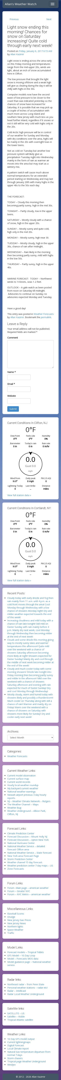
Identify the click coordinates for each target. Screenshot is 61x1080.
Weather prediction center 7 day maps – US (30, 865)
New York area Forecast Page (23, 855)
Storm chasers (15, 1058)
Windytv (11, 1064)
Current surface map (18, 778)
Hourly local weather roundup (22, 785)
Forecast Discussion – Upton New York (28, 839)
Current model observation (21, 775)
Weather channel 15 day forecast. (25, 862)
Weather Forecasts (44, 314)
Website (11, 395)
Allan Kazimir (17, 54)
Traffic (10, 932)
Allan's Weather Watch (20, 4)
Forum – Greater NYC (18, 891)
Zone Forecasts (15, 868)
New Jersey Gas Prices (19, 920)
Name (11, 372)
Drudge (11, 916)
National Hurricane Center (21, 843)
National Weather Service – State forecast (29, 852)
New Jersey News (16, 923)
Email (11, 383)
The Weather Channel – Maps (23, 804)
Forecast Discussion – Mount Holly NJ (27, 836)
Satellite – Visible (16, 1016)
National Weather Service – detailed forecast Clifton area (26, 848)
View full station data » (19, 495)
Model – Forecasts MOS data (22, 958)
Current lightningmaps (18, 1042)
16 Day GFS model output (21, 1038)
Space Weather (15, 929)
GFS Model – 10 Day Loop (21, 955)
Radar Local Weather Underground (25, 994)
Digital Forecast (15, 1045)
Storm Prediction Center (20, 859)
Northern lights (15, 926)
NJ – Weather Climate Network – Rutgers (28, 801)
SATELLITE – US (15, 1013)
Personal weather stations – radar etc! (27, 987)
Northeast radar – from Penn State (25, 984)
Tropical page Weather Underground (26, 1061)
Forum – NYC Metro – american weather (28, 894)
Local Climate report (18, 1048)
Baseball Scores (15, 913)
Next (48, 19)
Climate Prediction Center (20, 833)
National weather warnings (21, 791)
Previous (14, 19)
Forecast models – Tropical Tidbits (25, 952)
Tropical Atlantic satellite (20, 1019)
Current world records (18, 781)
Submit (13, 408)
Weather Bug (14, 807)
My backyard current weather (22, 788)
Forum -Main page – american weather (27, 887)
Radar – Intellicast (16, 990)
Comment (12, 337)
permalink (46, 317)
